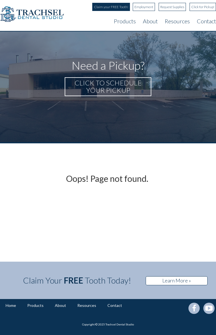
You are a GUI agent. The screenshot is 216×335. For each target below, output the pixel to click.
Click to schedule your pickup (108, 86)
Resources (177, 21)
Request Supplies (172, 7)
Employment (143, 7)
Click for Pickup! (202, 7)
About (150, 21)
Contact (206, 21)
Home (11, 305)
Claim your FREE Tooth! (111, 7)
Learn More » (176, 280)
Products (125, 21)
